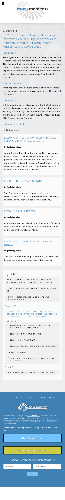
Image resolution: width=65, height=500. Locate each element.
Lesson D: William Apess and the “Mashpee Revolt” (29, 243)
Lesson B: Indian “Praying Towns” (23, 181)
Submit (32, 473)
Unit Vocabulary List (13, 124)
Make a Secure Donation (32, 438)
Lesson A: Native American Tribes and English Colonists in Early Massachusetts (31, 139)
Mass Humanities (33, 415)
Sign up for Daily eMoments (32, 450)
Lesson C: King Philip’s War (19, 211)
